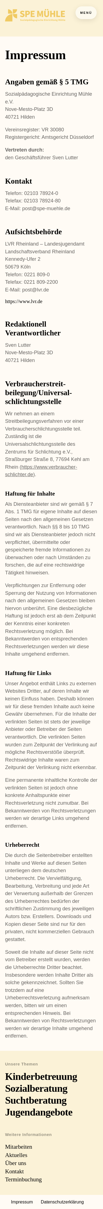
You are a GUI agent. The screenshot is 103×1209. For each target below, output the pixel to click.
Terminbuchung (23, 1179)
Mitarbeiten (18, 1146)
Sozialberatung (36, 1088)
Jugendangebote (38, 1112)
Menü (86, 12)
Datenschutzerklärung (62, 1201)
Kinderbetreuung (41, 1076)
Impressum (22, 1201)
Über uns (15, 1163)
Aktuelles (16, 1155)
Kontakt (14, 1171)
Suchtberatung (35, 1100)
